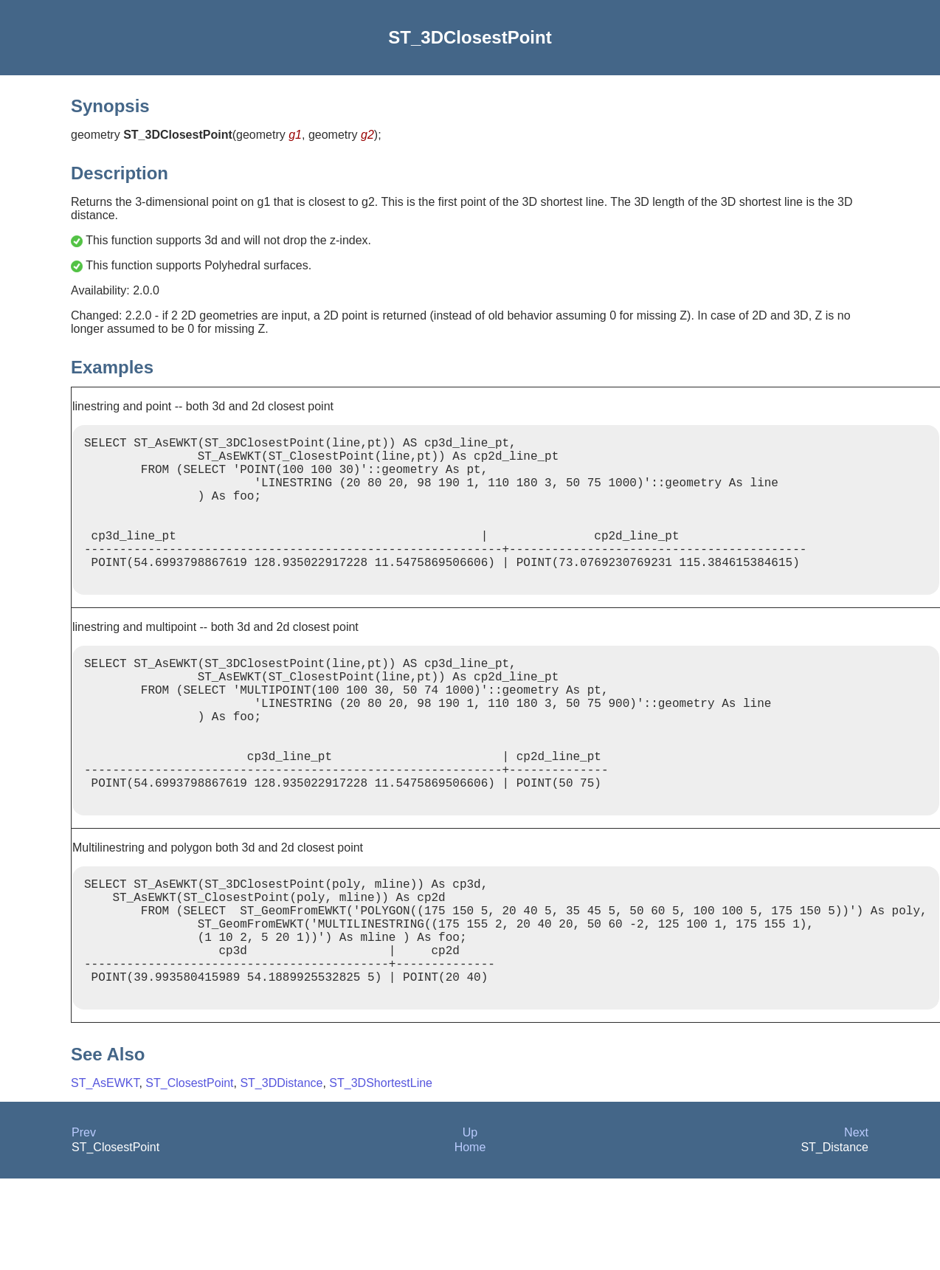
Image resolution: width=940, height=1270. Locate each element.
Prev (84, 1224)
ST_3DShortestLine (380, 1174)
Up (470, 1224)
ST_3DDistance (281, 1174)
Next (856, 1224)
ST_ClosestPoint (189, 1174)
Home (470, 1238)
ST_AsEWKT (105, 1174)
